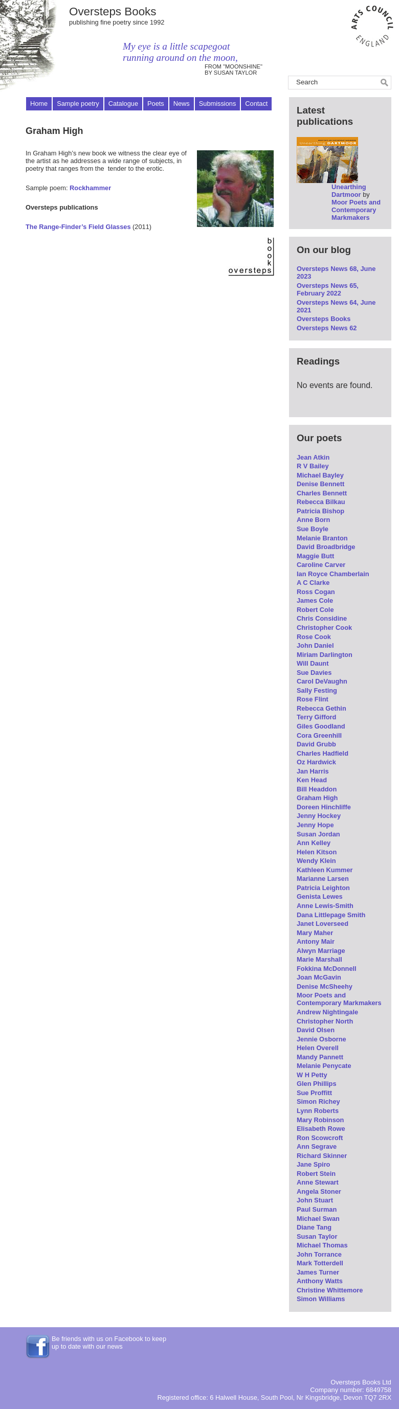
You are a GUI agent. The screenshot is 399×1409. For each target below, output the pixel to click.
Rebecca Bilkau (321, 502)
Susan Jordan (318, 834)
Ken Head (312, 780)
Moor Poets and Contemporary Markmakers (356, 209)
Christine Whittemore (330, 1290)
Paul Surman (317, 1209)
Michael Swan (318, 1218)
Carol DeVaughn (322, 681)
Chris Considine (322, 618)
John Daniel (315, 645)
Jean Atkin (313, 457)
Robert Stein (316, 1173)
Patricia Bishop (320, 511)
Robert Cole (315, 609)
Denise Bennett (320, 484)
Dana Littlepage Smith (331, 915)
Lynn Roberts (318, 1111)
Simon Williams (321, 1299)
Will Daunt (312, 663)
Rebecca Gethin (321, 708)
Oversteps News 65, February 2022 (328, 289)
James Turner (318, 1272)
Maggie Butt (315, 556)
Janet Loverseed (322, 923)
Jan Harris (313, 771)
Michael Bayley (320, 475)
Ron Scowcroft (320, 1138)
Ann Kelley (313, 843)
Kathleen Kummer (325, 870)
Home (39, 103)
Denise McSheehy (324, 986)
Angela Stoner (319, 1191)
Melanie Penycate (324, 1066)
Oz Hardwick (316, 762)
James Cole (315, 600)
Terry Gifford (316, 717)
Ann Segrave (317, 1146)
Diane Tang (314, 1227)
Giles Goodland (321, 726)
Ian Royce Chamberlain (333, 574)
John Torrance (319, 1254)
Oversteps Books (113, 11)
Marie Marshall (319, 959)
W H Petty (312, 1075)
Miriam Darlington (324, 654)
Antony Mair (316, 941)
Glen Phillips (317, 1083)
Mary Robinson (320, 1120)
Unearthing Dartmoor (348, 190)
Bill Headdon (317, 789)
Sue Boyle (312, 529)
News (181, 103)
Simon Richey (318, 1101)
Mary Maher (315, 933)
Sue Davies (314, 672)
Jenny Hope (315, 825)
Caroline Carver (321, 565)
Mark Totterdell (320, 1263)
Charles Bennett (322, 493)
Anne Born (313, 520)
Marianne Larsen (323, 878)
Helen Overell (318, 1048)
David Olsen (316, 1030)
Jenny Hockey (319, 816)
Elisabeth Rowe (321, 1128)
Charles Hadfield (322, 753)
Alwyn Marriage (321, 951)
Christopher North (325, 1021)
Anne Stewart (318, 1182)
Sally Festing (317, 690)
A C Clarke (313, 582)
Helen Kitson (317, 852)
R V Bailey (313, 466)
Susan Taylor (317, 1236)
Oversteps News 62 (327, 328)
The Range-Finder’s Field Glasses (78, 227)
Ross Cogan (316, 592)
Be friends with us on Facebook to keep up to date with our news (109, 1342)
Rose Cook (314, 637)
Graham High (317, 798)
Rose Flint (312, 699)
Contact (256, 103)
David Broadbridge (326, 547)
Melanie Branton (322, 538)
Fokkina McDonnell (327, 968)
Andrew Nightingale (327, 1012)
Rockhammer (90, 188)
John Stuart (315, 1200)
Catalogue (123, 103)
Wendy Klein (316, 861)
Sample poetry (78, 103)
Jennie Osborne (321, 1039)
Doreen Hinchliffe (324, 807)
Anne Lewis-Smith (325, 906)
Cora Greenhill (319, 735)
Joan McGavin (319, 977)
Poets (155, 103)
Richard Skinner (322, 1156)
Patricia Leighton (323, 888)
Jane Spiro (313, 1164)
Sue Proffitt (314, 1093)
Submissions (217, 103)
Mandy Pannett (320, 1057)
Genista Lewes (320, 896)
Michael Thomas (322, 1245)
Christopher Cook (324, 627)
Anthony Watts (320, 1281)
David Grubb (316, 744)
